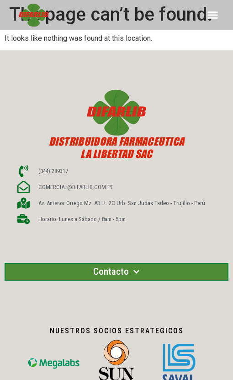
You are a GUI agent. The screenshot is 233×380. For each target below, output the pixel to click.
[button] (213, 15)
